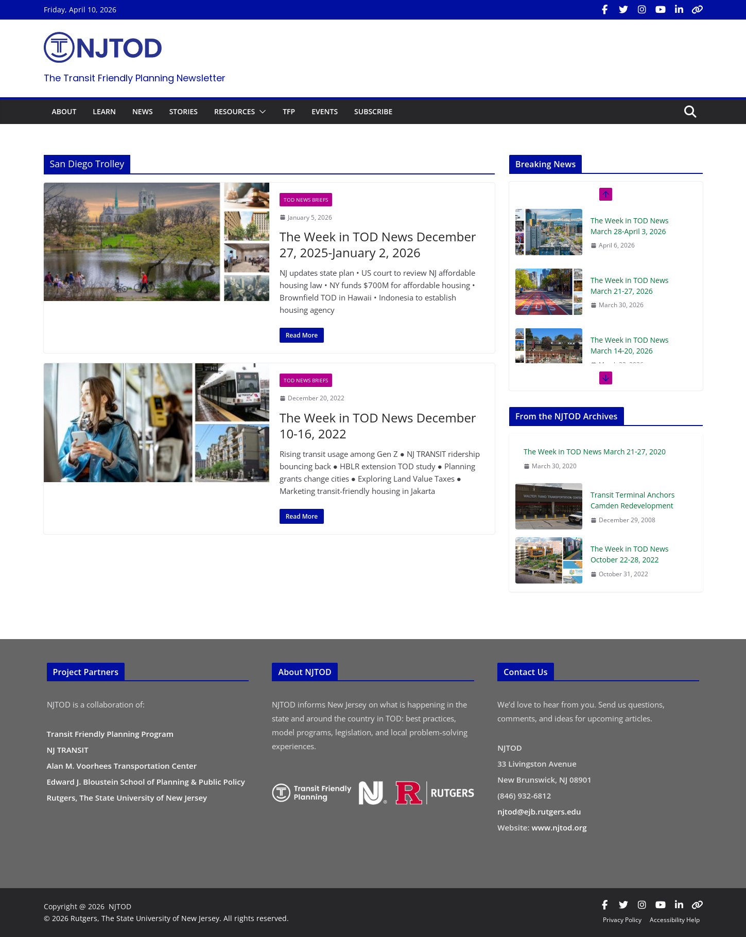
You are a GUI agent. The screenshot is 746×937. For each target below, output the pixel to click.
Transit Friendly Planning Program (110, 734)
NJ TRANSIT (68, 750)
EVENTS (324, 111)
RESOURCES (234, 111)
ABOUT (64, 111)
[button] (260, 111)
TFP (289, 111)
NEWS (142, 111)
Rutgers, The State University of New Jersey (127, 797)
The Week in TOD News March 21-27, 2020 (595, 451)
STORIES (183, 111)
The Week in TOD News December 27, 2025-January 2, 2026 (378, 244)
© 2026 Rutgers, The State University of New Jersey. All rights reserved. (166, 918)
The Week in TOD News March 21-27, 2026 (630, 285)
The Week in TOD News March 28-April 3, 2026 (630, 226)
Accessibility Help (675, 919)
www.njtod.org (559, 827)
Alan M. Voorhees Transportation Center (122, 766)
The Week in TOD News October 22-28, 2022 (630, 554)
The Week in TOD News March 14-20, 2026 (630, 345)
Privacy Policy (622, 919)
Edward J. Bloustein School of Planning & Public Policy (146, 781)
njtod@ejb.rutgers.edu (539, 811)
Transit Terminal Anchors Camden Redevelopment (633, 500)
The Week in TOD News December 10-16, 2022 (378, 425)
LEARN (104, 111)
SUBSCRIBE (373, 111)
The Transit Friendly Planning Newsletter (134, 78)
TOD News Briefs (306, 199)
